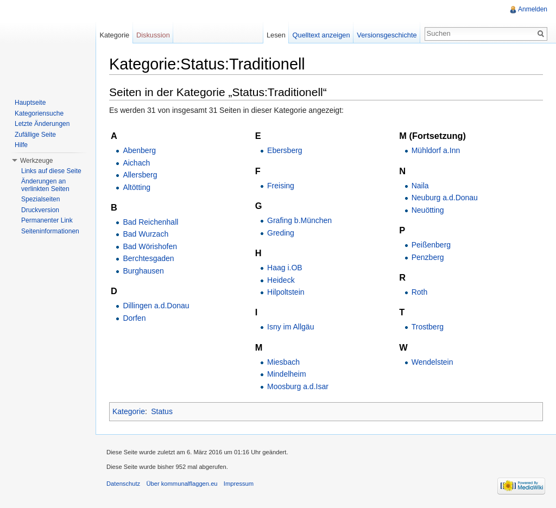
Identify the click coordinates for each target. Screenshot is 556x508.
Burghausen (143, 270)
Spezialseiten (40, 199)
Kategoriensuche (39, 113)
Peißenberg (431, 244)
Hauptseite (30, 102)
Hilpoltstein (285, 292)
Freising (280, 185)
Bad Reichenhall (150, 222)
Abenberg (139, 150)
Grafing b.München (299, 220)
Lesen (276, 35)
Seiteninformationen (50, 231)
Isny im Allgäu (290, 326)
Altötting (136, 187)
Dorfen (134, 318)
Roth (420, 292)
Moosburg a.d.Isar (297, 386)
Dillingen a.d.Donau (156, 305)
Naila (420, 185)
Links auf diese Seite (51, 171)
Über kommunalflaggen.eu (181, 483)
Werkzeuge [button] (36, 160)
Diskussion (153, 35)
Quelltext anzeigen (321, 35)
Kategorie (128, 411)
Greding (280, 232)
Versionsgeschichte (386, 35)
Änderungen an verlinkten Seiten (45, 185)
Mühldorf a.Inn (436, 150)
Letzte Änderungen (42, 124)
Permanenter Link (47, 220)
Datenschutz (123, 483)
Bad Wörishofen (150, 246)
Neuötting (428, 210)
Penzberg (428, 257)
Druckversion (40, 210)
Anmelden (532, 9)
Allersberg (140, 174)
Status (162, 411)
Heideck (281, 280)
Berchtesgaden (148, 258)
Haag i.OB (284, 267)
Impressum (239, 483)
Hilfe (21, 145)
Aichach (136, 162)
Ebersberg (284, 150)
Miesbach (283, 362)
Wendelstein (432, 362)
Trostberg (428, 326)
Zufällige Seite (35, 134)
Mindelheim (286, 374)
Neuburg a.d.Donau (445, 197)
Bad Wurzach (145, 234)
